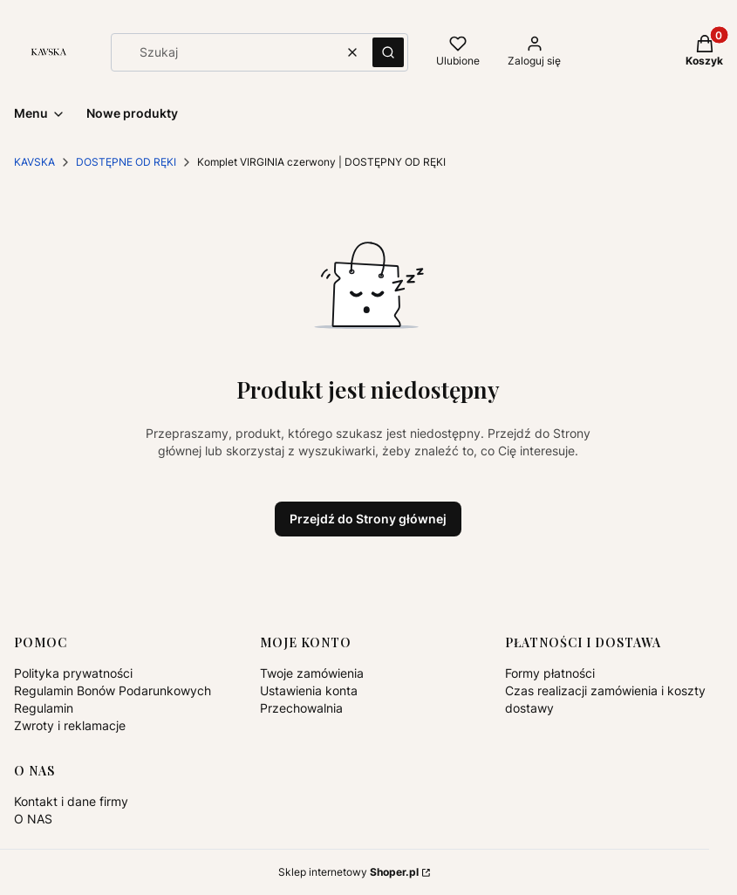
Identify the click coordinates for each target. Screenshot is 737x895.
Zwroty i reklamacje (70, 725)
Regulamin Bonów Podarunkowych (112, 690)
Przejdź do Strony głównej (368, 518)
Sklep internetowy (348, 871)
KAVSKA (34, 161)
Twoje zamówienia (312, 673)
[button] (388, 52)
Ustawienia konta (309, 690)
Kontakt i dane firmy (71, 801)
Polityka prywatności (73, 673)
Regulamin (43, 707)
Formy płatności (550, 673)
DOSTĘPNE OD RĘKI (126, 161)
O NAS (33, 818)
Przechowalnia (301, 707)
